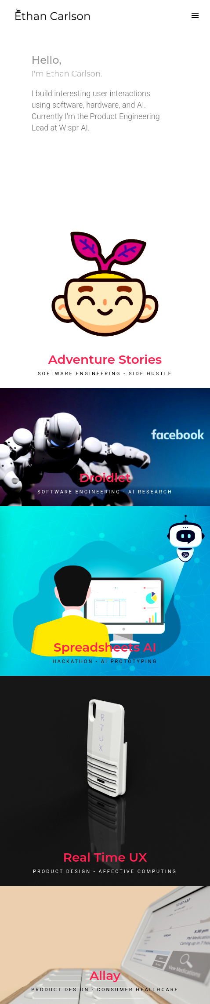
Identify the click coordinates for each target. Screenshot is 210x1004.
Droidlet (104, 477)
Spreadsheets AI (105, 647)
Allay (105, 975)
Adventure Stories (105, 359)
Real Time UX (105, 857)
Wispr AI (73, 127)
